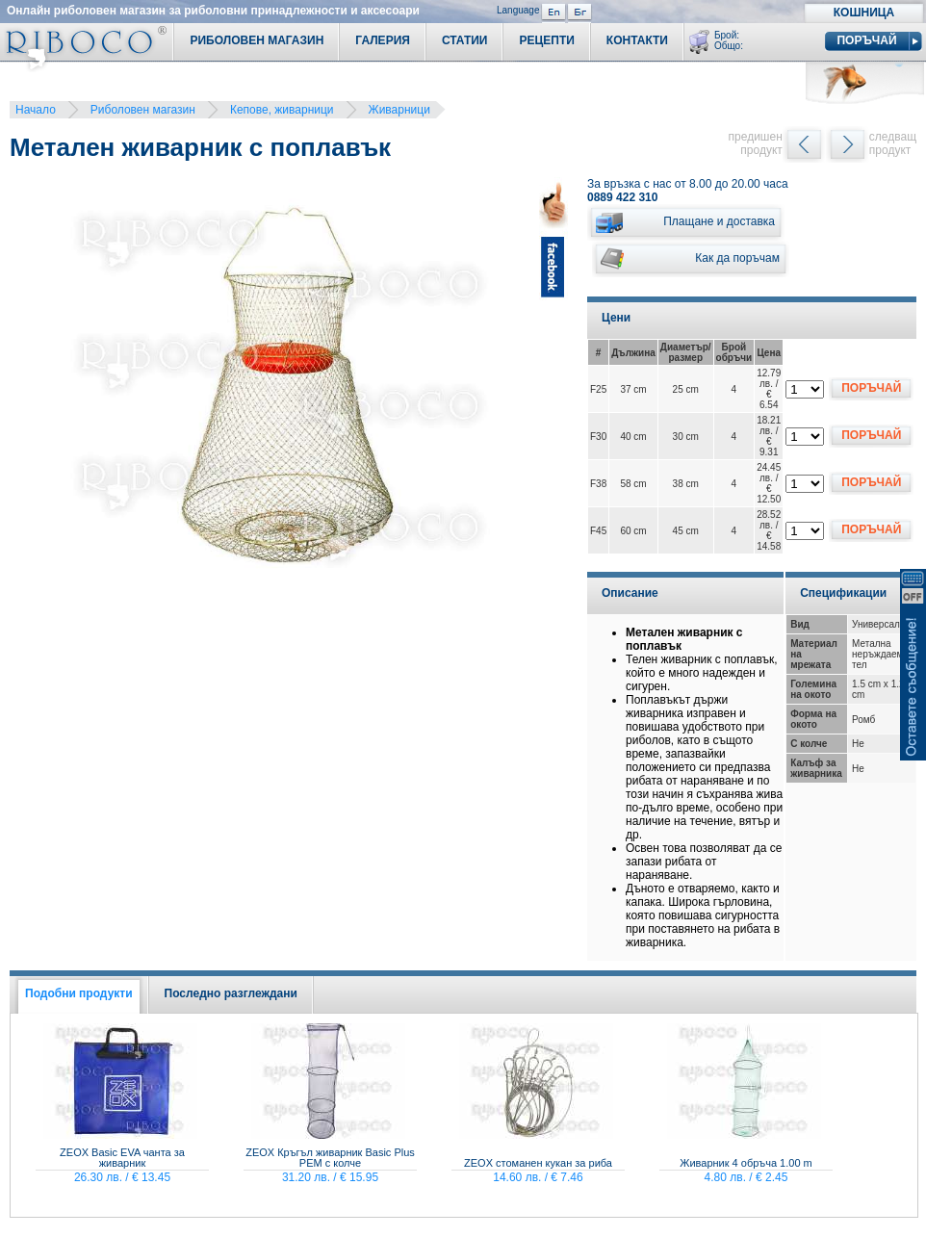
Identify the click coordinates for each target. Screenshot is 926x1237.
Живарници (399, 109)
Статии (465, 40)
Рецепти (546, 40)
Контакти (637, 40)
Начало (35, 109)
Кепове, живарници (282, 109)
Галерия (382, 40)
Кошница (864, 12)
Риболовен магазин (142, 109)
